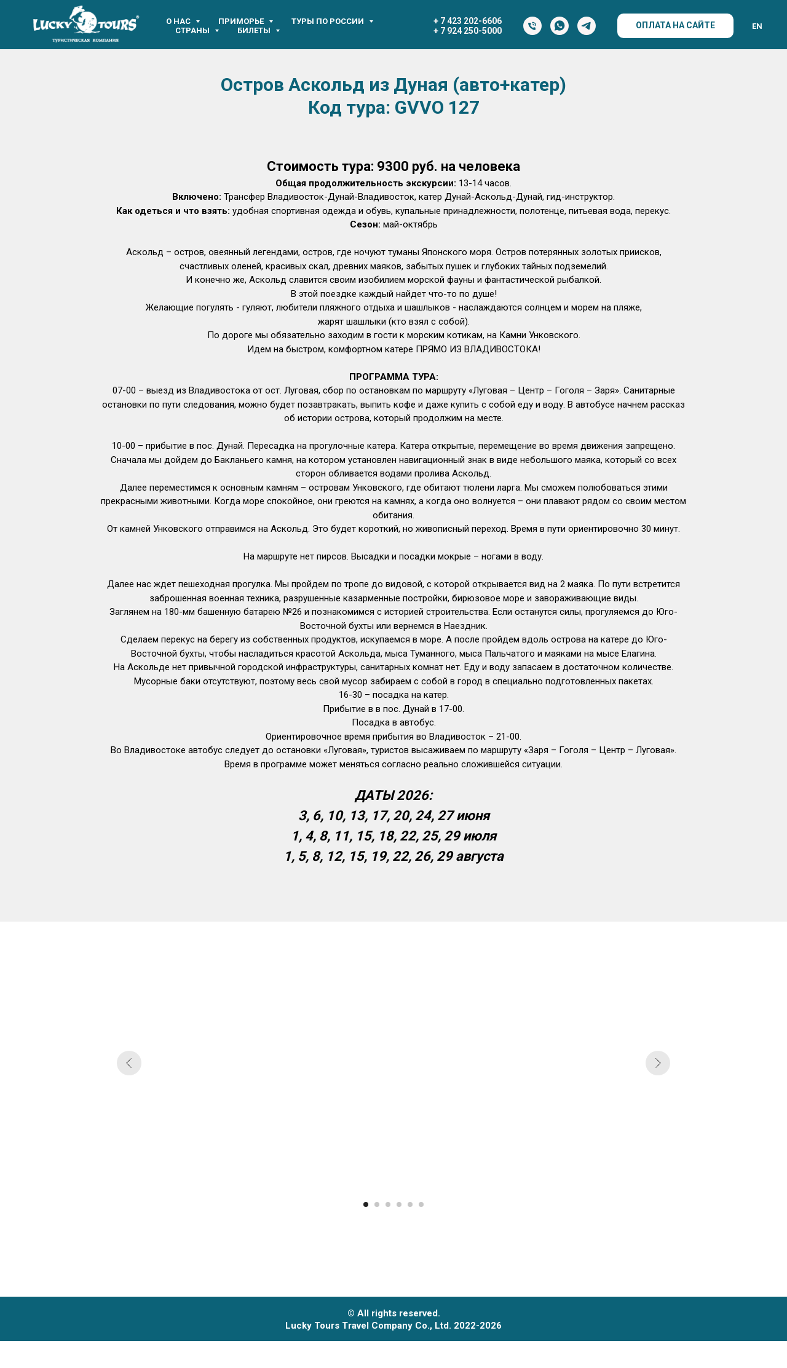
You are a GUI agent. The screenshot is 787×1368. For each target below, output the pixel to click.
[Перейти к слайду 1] (365, 1204)
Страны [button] (193, 30)
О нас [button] (179, 21)
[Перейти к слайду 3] (388, 1204)
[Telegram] (586, 26)
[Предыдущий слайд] (129, 1063)
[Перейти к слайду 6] (421, 1204)
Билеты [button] (254, 30)
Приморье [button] (242, 21)
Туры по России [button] (328, 21)
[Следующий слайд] (658, 1063)
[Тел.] (532, 26)
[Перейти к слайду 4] (399, 1204)
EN (757, 26)
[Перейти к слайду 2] (376, 1204)
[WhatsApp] (559, 26)
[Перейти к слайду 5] (410, 1204)
